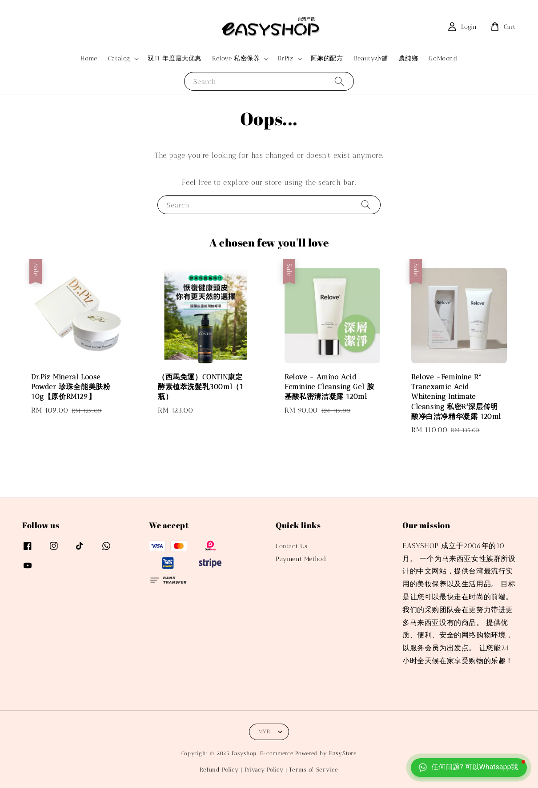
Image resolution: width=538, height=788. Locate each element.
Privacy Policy (264, 769)
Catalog (119, 58)
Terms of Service (313, 769)
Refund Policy (219, 769)
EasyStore (343, 753)
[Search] (339, 81)
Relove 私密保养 (236, 58)
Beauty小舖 (371, 58)
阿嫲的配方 (327, 58)
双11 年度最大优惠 (174, 58)
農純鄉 (408, 58)
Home (88, 58)
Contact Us (292, 546)
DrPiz (285, 58)
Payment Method (301, 559)
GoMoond (443, 58)
